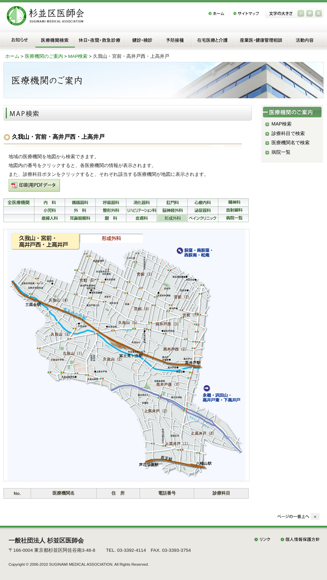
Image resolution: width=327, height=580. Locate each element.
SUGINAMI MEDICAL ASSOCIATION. (81, 564)
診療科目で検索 (288, 133)
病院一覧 (281, 152)
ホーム (12, 56)
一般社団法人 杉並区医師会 (46, 540)
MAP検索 (78, 56)
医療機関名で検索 (290, 142)
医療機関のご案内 (44, 56)
